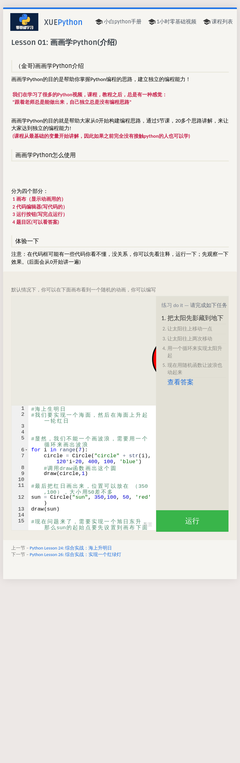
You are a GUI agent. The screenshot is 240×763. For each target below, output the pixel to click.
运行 (192, 520)
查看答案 (180, 382)
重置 (147, 524)
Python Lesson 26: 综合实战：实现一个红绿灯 (75, 554)
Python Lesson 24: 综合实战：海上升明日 (71, 548)
